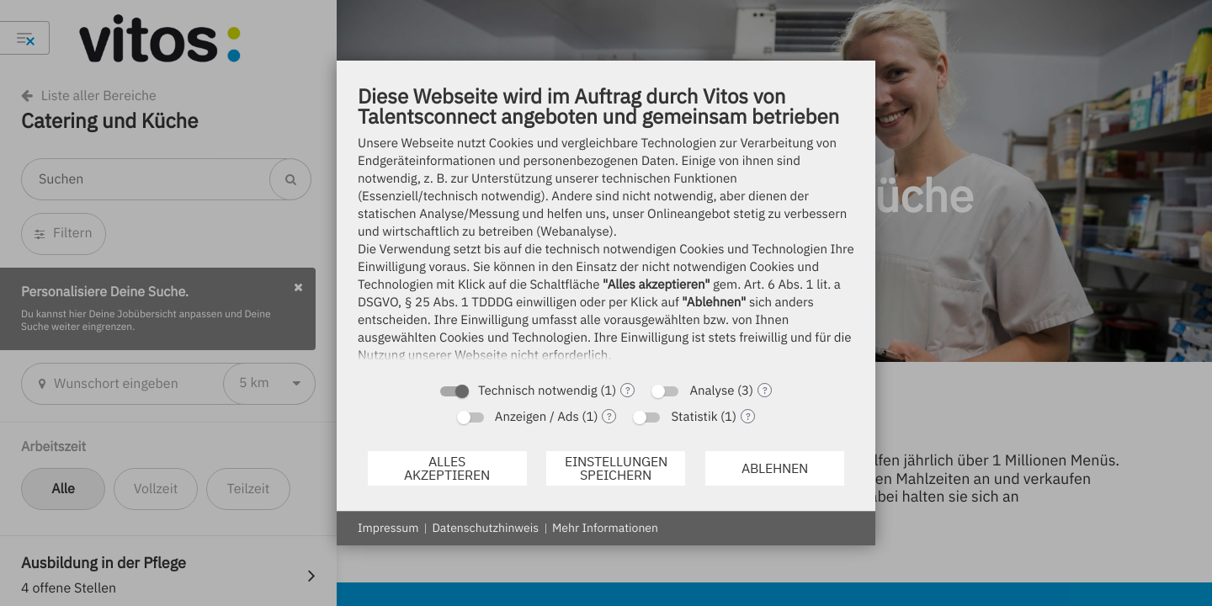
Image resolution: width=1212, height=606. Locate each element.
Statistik (694, 417)
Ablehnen (775, 468)
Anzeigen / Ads (537, 417)
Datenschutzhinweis (485, 527)
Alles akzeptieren (447, 468)
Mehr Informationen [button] (605, 527)
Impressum (388, 527)
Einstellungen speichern (616, 468)
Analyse (711, 391)
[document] (606, 227)
